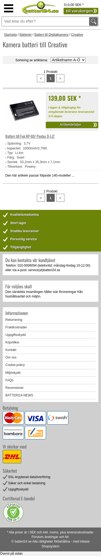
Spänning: (14, 143)
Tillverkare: (15, 166)
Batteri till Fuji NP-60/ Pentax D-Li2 (29, 136)
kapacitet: (14, 148)
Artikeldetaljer (70, 125)
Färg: (11, 157)
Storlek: (12, 162)
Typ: (10, 153)
